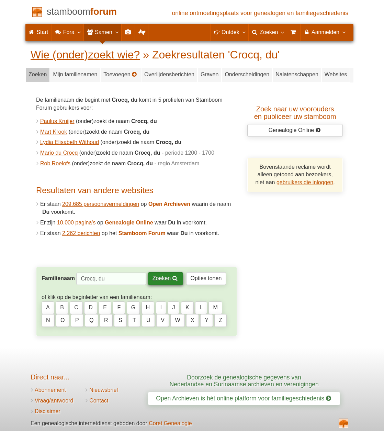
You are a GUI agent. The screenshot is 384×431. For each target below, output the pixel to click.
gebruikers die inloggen (304, 182)
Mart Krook (53, 132)
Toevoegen (120, 74)
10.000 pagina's (76, 222)
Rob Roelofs (55, 163)
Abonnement (50, 390)
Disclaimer (47, 411)
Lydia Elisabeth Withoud (69, 142)
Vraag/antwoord (54, 401)
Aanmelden (324, 32)
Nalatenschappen (296, 74)
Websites (336, 74)
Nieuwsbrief (103, 390)
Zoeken (38, 74)
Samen (102, 32)
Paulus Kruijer (57, 121)
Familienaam (58, 278)
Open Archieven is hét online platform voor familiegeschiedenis (243, 398)
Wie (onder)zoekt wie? (85, 54)
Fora (67, 32)
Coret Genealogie (170, 423)
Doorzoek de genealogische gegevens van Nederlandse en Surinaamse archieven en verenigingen (244, 380)
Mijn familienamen (75, 74)
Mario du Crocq (59, 153)
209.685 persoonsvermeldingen (100, 204)
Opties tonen (206, 278)
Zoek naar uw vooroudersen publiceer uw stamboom (295, 112)
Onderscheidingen (247, 74)
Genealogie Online (295, 130)
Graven (209, 74)
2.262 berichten (81, 233)
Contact (98, 401)
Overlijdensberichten (169, 74)
